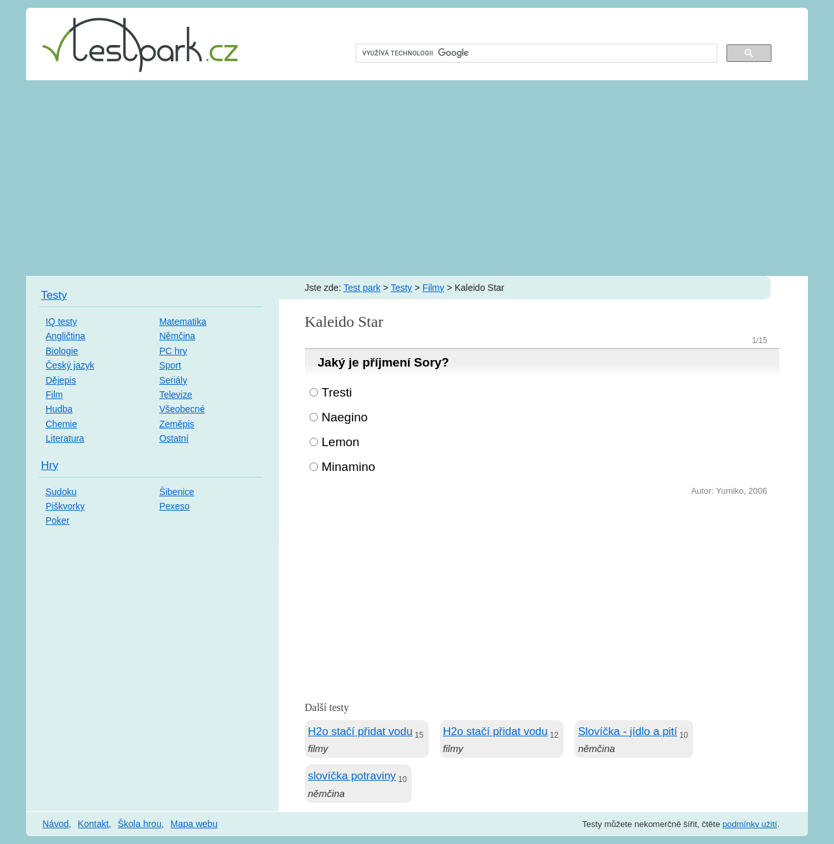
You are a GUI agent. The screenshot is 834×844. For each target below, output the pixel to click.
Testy (401, 287)
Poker (58, 520)
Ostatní (173, 438)
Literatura (65, 438)
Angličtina (65, 336)
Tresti (337, 392)
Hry (49, 465)
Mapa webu (194, 824)
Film (54, 394)
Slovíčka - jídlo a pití (627, 731)
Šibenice (176, 492)
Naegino (345, 417)
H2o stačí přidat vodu (360, 731)
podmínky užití (750, 824)
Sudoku (61, 492)
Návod (55, 824)
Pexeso (174, 506)
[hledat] (535, 53)
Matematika (182, 321)
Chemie (61, 424)
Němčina (177, 336)
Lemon (341, 442)
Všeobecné (182, 409)
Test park (362, 287)
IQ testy (61, 321)
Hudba (59, 409)
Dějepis (61, 380)
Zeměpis (176, 424)
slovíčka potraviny (352, 776)
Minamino (348, 467)
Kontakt (93, 824)
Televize (175, 394)
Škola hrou (140, 824)
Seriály (173, 380)
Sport (169, 365)
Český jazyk (70, 365)
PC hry (173, 351)
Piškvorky (65, 506)
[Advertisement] (417, 178)
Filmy (433, 287)
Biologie (62, 351)
